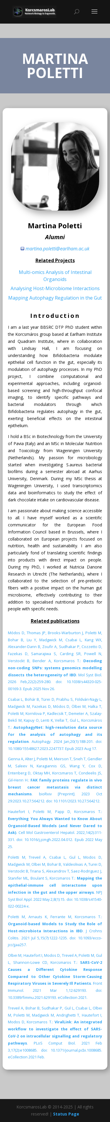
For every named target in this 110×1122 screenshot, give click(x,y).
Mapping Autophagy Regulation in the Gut (55, 298)
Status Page (66, 1114)
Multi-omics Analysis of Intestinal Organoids (55, 275)
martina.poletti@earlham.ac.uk (57, 248)
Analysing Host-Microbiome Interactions (55, 288)
